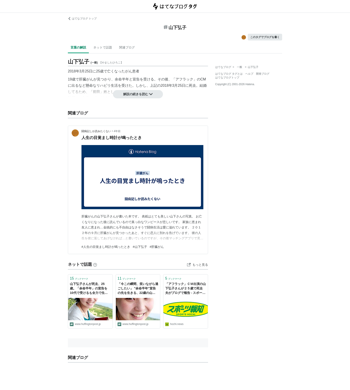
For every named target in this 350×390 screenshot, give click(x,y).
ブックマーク (79, 278)
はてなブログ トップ (82, 18)
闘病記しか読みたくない (96, 131)
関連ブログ (127, 47)
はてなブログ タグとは (229, 73)
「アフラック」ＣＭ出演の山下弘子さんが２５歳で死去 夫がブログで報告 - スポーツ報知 (185, 288)
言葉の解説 (78, 47)
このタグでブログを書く (265, 37)
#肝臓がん (157, 247)
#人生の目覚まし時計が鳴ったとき (105, 247)
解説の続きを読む (138, 94)
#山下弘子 (140, 247)
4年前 (117, 131)
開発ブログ (262, 73)
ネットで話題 (102, 47)
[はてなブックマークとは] (95, 264)
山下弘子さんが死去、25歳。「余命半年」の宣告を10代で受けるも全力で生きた (89, 288)
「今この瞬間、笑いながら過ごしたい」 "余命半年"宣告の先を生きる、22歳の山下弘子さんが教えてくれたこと (138, 288)
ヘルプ (249, 73)
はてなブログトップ (227, 77)
